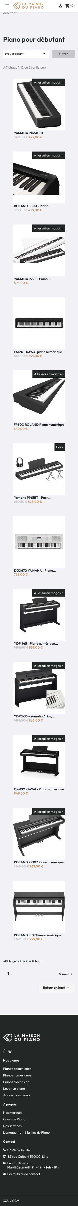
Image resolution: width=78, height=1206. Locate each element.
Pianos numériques (17, 1075)
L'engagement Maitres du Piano (26, 1132)
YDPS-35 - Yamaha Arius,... (34, 716)
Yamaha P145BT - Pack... (32, 497)
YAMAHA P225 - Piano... (32, 279)
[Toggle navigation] (7, 6)
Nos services (12, 1126)
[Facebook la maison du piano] (4, 1051)
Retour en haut (57, 987)
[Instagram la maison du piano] (10, 1051)
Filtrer (63, 54)
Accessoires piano (16, 1095)
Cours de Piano (14, 1119)
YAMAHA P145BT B (28, 133)
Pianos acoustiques (17, 1068)
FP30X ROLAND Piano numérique (39, 424)
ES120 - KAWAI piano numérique (38, 352)
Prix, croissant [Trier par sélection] (26, 53)
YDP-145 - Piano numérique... (36, 643)
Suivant (66, 974)
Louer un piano (14, 1088)
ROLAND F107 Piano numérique (37, 935)
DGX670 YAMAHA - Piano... (35, 570)
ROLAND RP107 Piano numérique (39, 862)
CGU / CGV (10, 1201)
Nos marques (12, 1112)
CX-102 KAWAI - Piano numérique (39, 789)
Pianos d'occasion (16, 1082)
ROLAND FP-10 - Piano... (32, 206)
